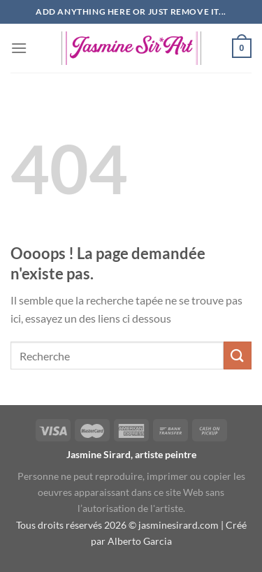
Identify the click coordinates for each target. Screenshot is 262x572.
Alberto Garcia (140, 541)
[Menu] (18, 48)
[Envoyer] (238, 355)
